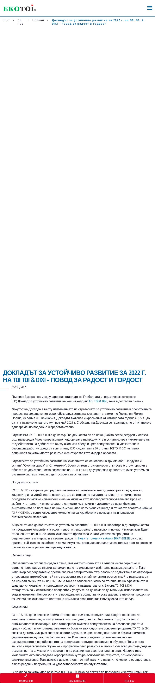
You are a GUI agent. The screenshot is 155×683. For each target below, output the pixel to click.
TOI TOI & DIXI (98, 401)
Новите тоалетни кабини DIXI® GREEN (104, 538)
